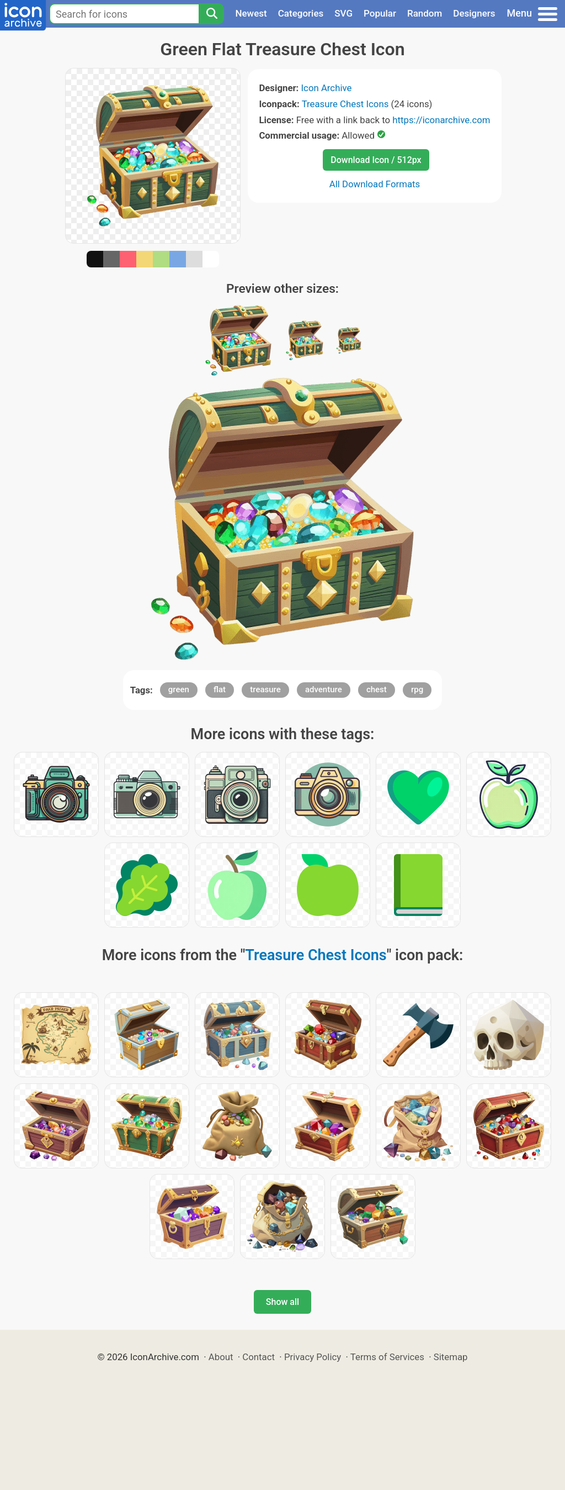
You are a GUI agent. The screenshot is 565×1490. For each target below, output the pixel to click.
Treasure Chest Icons (345, 103)
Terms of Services (387, 1356)
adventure (323, 689)
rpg (417, 689)
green (178, 689)
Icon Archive (326, 87)
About (221, 1356)
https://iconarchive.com (441, 119)
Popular (380, 13)
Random (424, 13)
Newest (250, 13)
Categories (301, 13)
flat (220, 689)
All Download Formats (374, 183)
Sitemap (451, 1356)
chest (376, 689)
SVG (343, 13)
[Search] (211, 13)
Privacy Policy (312, 1356)
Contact (258, 1356)
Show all (282, 1302)
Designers (474, 13)
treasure (265, 689)
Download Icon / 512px (376, 160)
